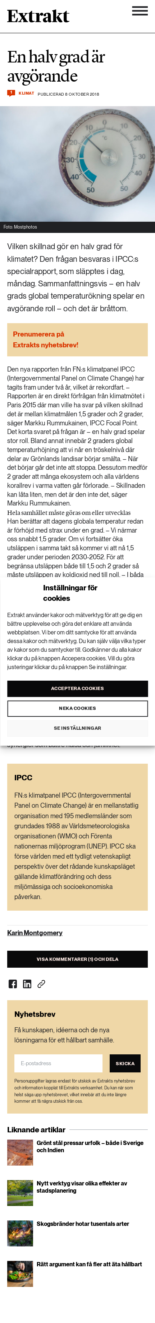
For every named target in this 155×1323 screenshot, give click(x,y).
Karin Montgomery (35, 933)
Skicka (125, 1063)
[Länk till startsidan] (38, 18)
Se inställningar (77, 728)
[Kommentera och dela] (11, 93)
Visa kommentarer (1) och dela (78, 959)
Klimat (26, 93)
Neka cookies (77, 708)
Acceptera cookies (77, 688)
